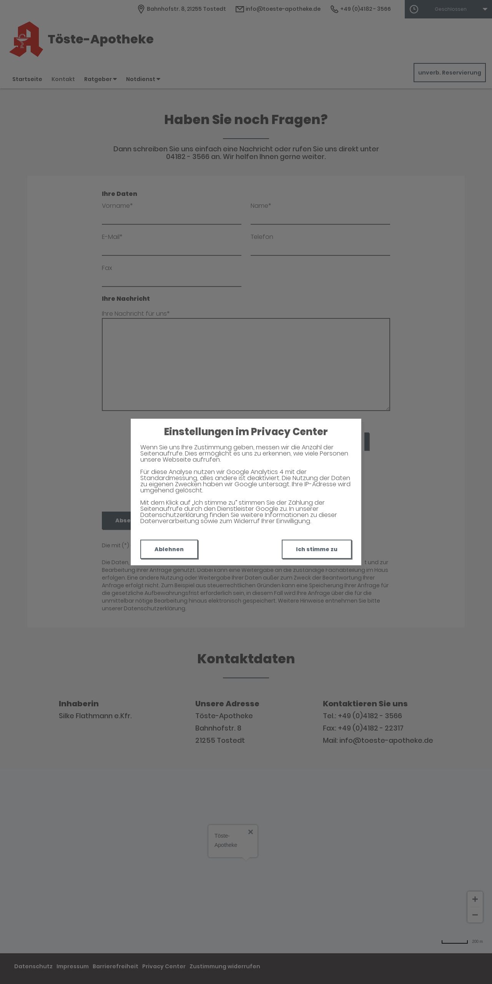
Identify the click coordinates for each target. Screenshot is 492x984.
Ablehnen (169, 549)
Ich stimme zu (316, 549)
